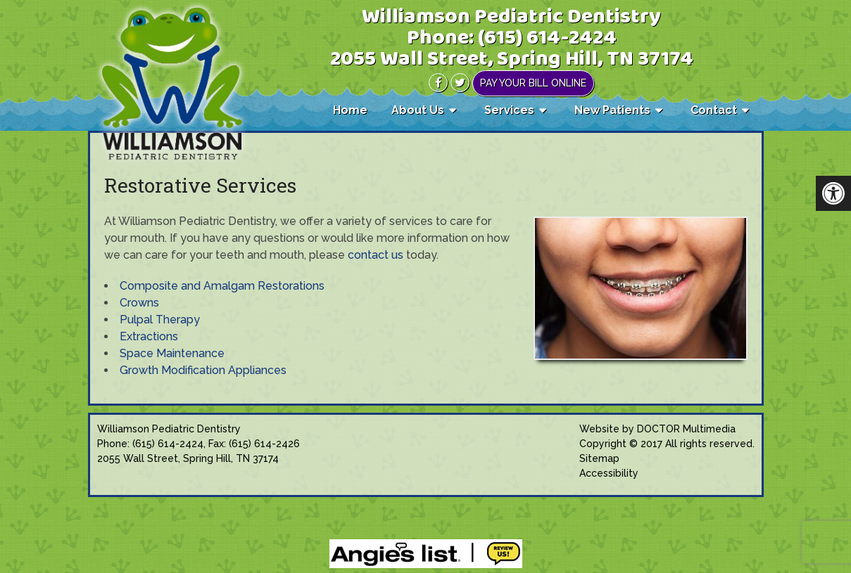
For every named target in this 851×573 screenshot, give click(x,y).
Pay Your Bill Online (533, 83)
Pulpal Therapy (160, 319)
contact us (375, 255)
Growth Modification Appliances (203, 370)
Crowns (139, 302)
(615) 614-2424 (547, 38)
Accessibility (608, 473)
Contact (714, 110)
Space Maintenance (172, 353)
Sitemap (599, 458)
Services (509, 110)
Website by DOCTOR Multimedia (657, 428)
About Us (417, 110)
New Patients (612, 110)
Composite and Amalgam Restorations (222, 285)
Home (350, 110)
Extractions (149, 336)
